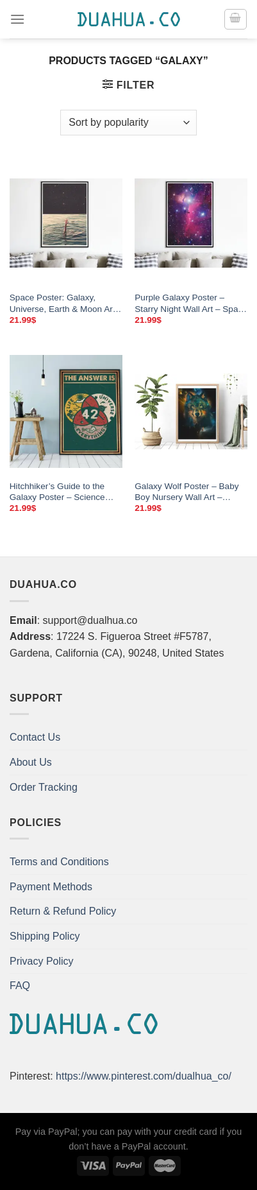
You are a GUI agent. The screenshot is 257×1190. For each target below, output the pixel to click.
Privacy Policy (42, 961)
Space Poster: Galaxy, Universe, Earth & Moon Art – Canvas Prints (62, 304)
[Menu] (17, 19)
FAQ (20, 985)
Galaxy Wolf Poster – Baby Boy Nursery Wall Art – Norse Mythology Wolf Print (187, 492)
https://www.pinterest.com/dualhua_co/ (143, 1076)
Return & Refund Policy (63, 911)
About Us (31, 762)
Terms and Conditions (59, 861)
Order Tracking (44, 787)
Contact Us (35, 737)
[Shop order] (128, 122)
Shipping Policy (44, 936)
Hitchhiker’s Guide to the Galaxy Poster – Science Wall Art (57, 492)
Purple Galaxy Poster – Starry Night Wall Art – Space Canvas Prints (191, 304)
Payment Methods (51, 886)
